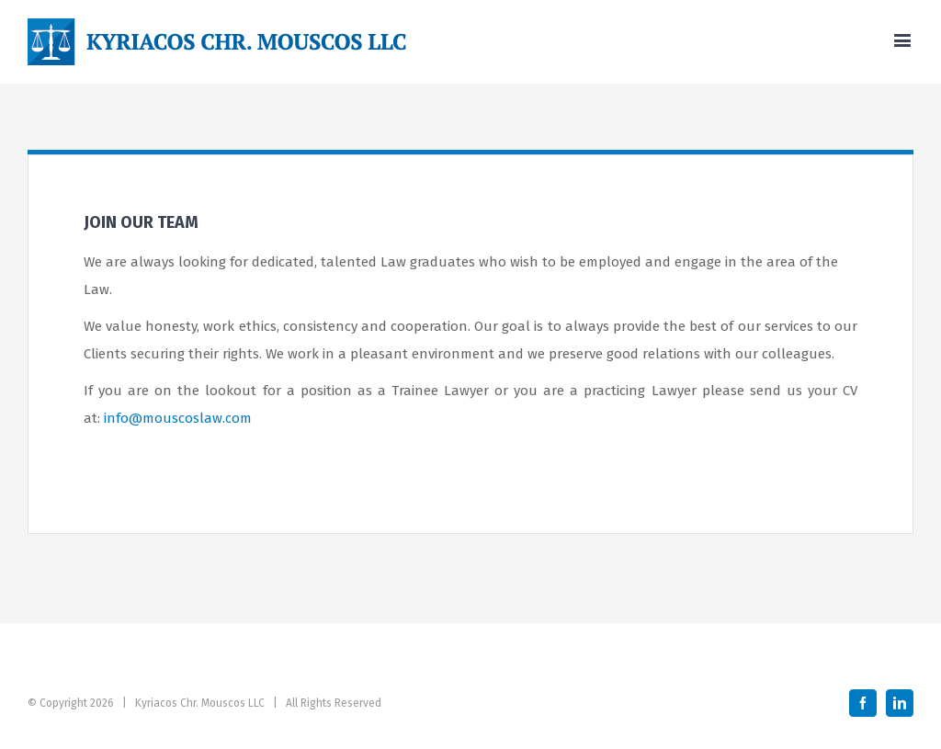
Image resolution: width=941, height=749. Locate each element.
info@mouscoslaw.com (178, 418)
